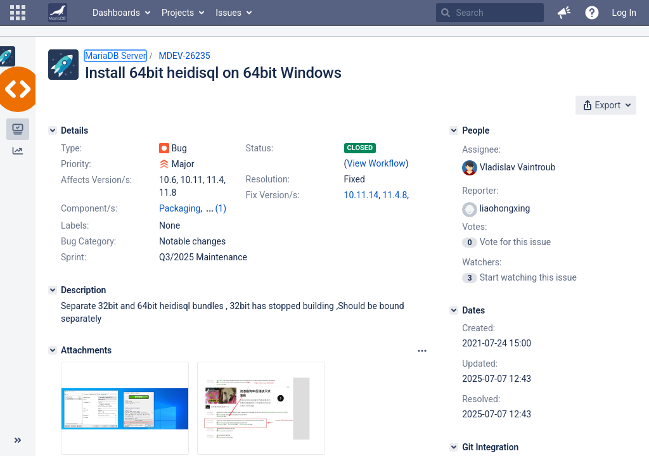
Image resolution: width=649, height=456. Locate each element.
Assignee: (481, 149)
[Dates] (453, 310)
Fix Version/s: (273, 195)
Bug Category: (88, 241)
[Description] (52, 290)
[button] (17, 12)
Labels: (75, 225)
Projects (178, 13)
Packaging (179, 208)
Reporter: (480, 191)
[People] (453, 130)
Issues (228, 13)
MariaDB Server (115, 56)
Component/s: (89, 208)
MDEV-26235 (184, 56)
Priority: (76, 164)
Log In (624, 13)
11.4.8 (394, 195)
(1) (221, 208)
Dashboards (116, 13)
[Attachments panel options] (422, 350)
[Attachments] (52, 350)
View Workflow (376, 163)
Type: (71, 148)
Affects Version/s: (96, 180)
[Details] (52, 130)
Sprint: (73, 257)
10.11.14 (361, 195)
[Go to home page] (58, 12)
